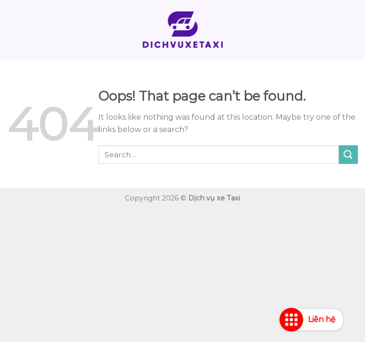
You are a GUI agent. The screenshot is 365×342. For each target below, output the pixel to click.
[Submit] (348, 154)
